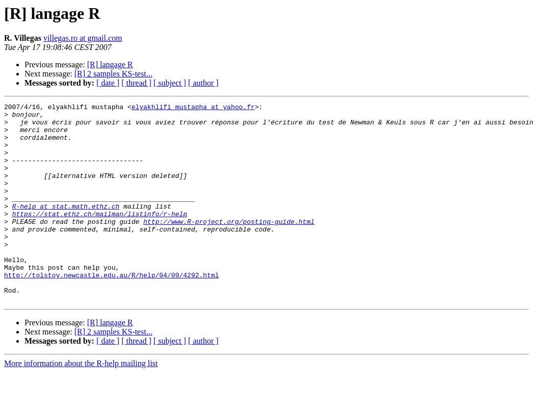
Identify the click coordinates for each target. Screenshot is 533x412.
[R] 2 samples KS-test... (113, 73)
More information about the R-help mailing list (81, 403)
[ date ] (107, 83)
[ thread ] (136, 83)
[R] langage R (110, 64)
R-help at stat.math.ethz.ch (66, 227)
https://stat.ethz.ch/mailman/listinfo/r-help (99, 236)
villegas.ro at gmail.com (82, 38)
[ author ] (203, 83)
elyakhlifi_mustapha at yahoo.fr (193, 108)
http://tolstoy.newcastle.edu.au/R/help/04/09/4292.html (111, 310)
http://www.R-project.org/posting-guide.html (228, 245)
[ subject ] (170, 83)
